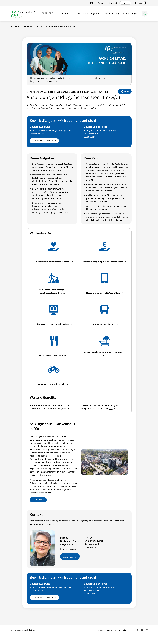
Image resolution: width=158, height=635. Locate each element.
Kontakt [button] (101, 3)
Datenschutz (111, 630)
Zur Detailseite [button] (38, 500)
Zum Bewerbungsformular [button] (42, 140)
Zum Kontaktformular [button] (69, 556)
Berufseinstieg (111, 13)
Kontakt (122, 630)
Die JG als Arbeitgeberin (88, 13)
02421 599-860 (69, 549)
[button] (121, 3)
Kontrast (138, 3)
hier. (111, 408)
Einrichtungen (130, 13)
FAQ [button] (91, 3)
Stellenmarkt (66, 13)
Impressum (98, 630)
